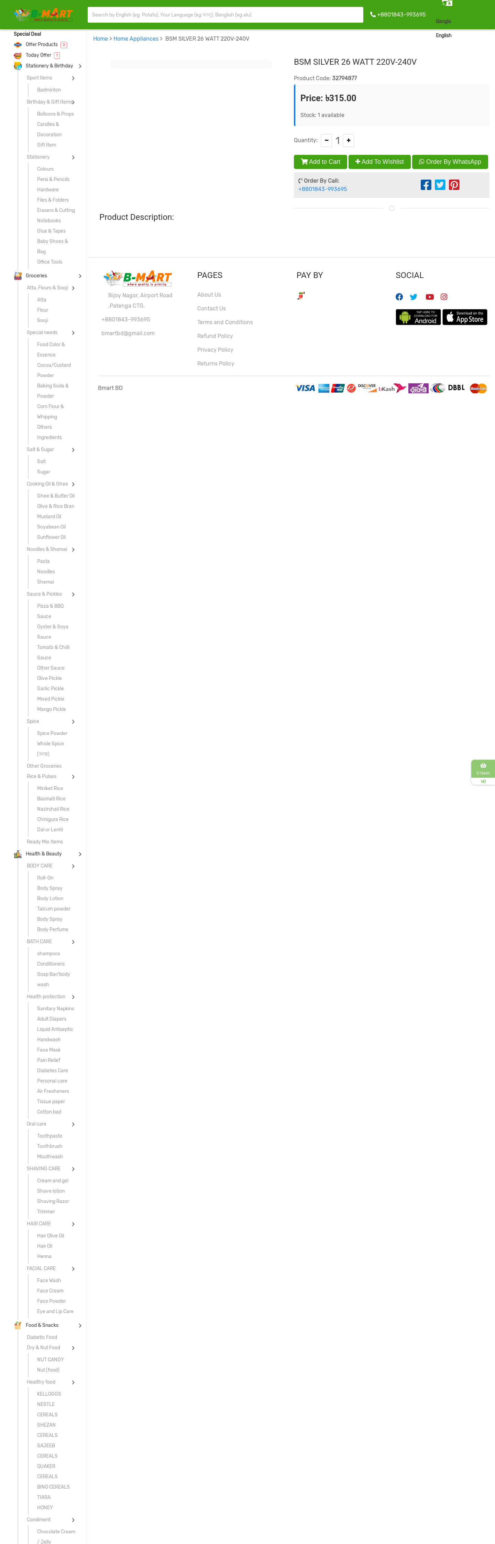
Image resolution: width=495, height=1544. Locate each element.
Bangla (443, 21)
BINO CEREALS (53, 1487)
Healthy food (41, 1382)
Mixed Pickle (50, 699)
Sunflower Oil (51, 537)
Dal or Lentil (50, 830)
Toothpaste (49, 1136)
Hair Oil (44, 1246)
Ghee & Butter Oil (56, 496)
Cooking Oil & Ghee (47, 484)
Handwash (49, 1040)
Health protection (46, 997)
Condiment (39, 1520)
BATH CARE (39, 942)
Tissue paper (51, 1102)
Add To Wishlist (379, 161)
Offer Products (40, 44)
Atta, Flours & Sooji (47, 288)
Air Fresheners (53, 1091)
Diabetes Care (52, 1071)
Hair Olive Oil (50, 1236)
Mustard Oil (49, 517)
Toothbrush (50, 1146)
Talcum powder (53, 909)
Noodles (46, 572)
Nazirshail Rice (53, 809)
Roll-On (45, 878)
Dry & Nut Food (43, 1348)
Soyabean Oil (51, 527)
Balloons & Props (55, 114)
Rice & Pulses (41, 776)
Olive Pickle (49, 678)
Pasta (43, 561)
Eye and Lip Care (55, 1311)
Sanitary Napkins (55, 1009)
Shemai (45, 582)
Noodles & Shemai (47, 549)
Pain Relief (48, 1060)
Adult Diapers (51, 1019)
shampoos (48, 954)
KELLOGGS (49, 1394)
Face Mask (48, 1050)
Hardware (48, 190)
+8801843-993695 (401, 14)
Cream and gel (52, 1181)
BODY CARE (40, 866)
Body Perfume (52, 930)
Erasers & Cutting (56, 210)
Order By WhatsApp (450, 161)
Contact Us (211, 308)
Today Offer (37, 55)
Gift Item (46, 145)
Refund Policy (215, 336)
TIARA (44, 1497)
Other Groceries (44, 766)
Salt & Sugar (40, 449)
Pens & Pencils (53, 179)
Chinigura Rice (53, 819)
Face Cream (50, 1291)
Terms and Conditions (225, 322)
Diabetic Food (42, 1337)
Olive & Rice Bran (55, 506)
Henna (44, 1256)
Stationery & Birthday (43, 66)
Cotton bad (49, 1112)
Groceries (30, 276)
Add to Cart (320, 161)
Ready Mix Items (45, 842)
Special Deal (27, 34)
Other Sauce (51, 668)
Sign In (479, 35)
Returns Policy (215, 363)
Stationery (38, 157)
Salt (41, 462)
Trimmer (46, 1212)
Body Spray (50, 888)
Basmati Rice (51, 799)
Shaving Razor (53, 1201)
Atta (41, 300)
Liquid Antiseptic (55, 1029)
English (444, 36)
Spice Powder (52, 733)
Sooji (42, 320)
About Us (209, 294)
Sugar (43, 472)
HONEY (45, 1508)
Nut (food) (48, 1370)
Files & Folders (53, 200)
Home (100, 38)
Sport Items (39, 78)
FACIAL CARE (41, 1268)
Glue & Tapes (51, 231)
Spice (33, 721)
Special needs (42, 333)
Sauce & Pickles (44, 594)
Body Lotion (50, 899)
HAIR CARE (39, 1224)
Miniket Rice (50, 788)
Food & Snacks (36, 1325)
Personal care (52, 1081)
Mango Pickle (51, 709)
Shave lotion (51, 1191)
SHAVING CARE (43, 1169)
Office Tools (49, 262)
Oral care (36, 1124)
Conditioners (51, 964)
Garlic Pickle (50, 689)
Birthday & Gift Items (50, 102)
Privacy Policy (215, 350)
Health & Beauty (38, 854)
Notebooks (49, 221)
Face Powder (51, 1301)
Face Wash (49, 1281)
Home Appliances (135, 38)
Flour (42, 310)
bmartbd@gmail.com (128, 333)
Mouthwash (50, 1157)
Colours (45, 169)
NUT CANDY (50, 1360)
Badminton (49, 90)
